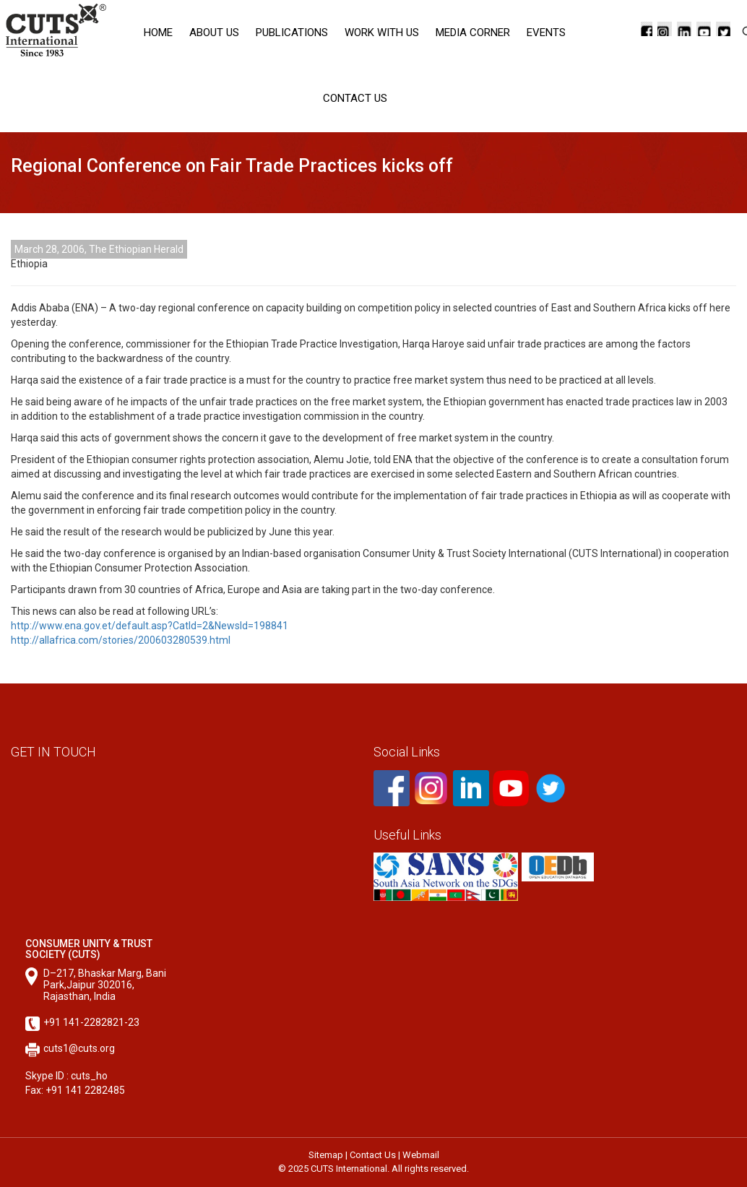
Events (546, 32)
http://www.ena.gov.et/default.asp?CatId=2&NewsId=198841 (149, 625)
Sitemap (325, 1154)
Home (158, 32)
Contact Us (355, 98)
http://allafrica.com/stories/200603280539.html (120, 640)
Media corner (473, 32)
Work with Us (382, 32)
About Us (214, 32)
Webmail (420, 1154)
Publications (292, 32)
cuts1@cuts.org (79, 1048)
